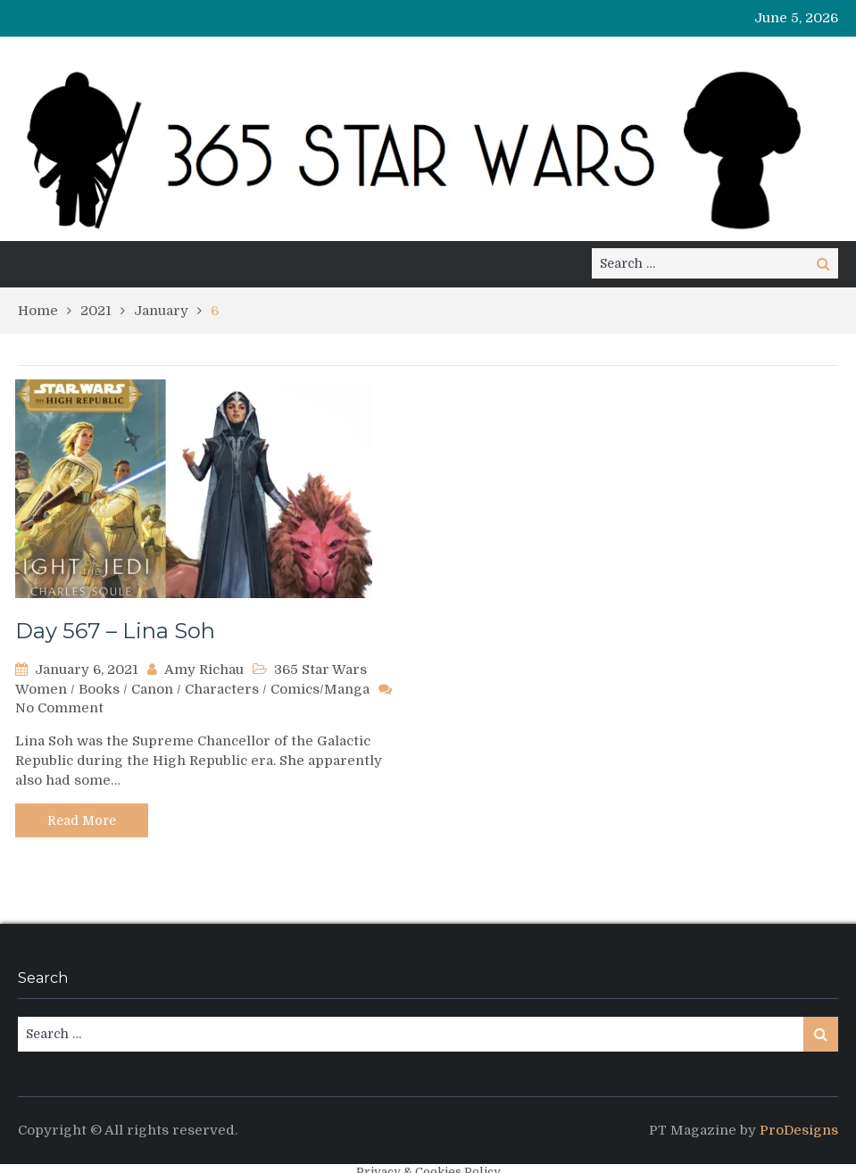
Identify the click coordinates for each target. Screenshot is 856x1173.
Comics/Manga (320, 689)
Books (99, 689)
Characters (222, 689)
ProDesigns (799, 1130)
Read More (81, 820)
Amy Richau (204, 669)
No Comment (59, 708)
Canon (152, 689)
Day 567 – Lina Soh (115, 631)
